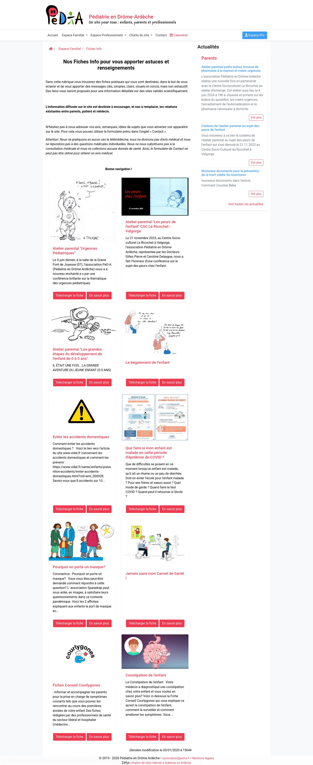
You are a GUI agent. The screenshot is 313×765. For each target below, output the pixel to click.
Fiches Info (94, 49)
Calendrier (179, 35)
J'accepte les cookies (142, 761)
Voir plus (256, 117)
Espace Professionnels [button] (107, 35)
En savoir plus (174, 761)
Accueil (53, 35)
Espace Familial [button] (73, 35)
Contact (161, 35)
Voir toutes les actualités (245, 204)
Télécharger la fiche (69, 295)
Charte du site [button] (139, 35)
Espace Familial (69, 49)
